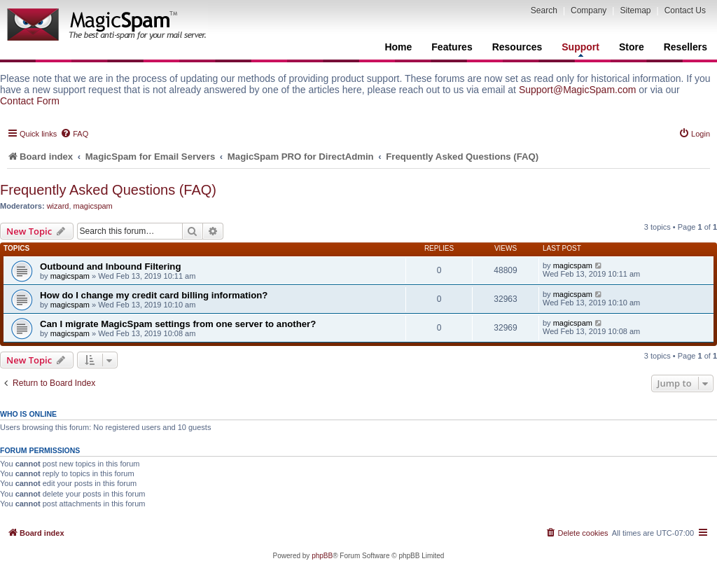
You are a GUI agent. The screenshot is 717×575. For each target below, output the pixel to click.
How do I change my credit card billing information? (153, 295)
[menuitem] (74, 133)
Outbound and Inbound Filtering (110, 266)
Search (544, 10)
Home (398, 47)
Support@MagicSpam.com (577, 89)
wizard (58, 206)
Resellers (685, 47)
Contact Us (685, 10)
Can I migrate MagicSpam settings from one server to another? (178, 324)
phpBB (322, 556)
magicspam (93, 206)
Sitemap (635, 10)
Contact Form (30, 100)
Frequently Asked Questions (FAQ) (108, 190)
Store (631, 47)
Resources (517, 47)
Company (588, 10)
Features (451, 47)
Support (580, 49)
